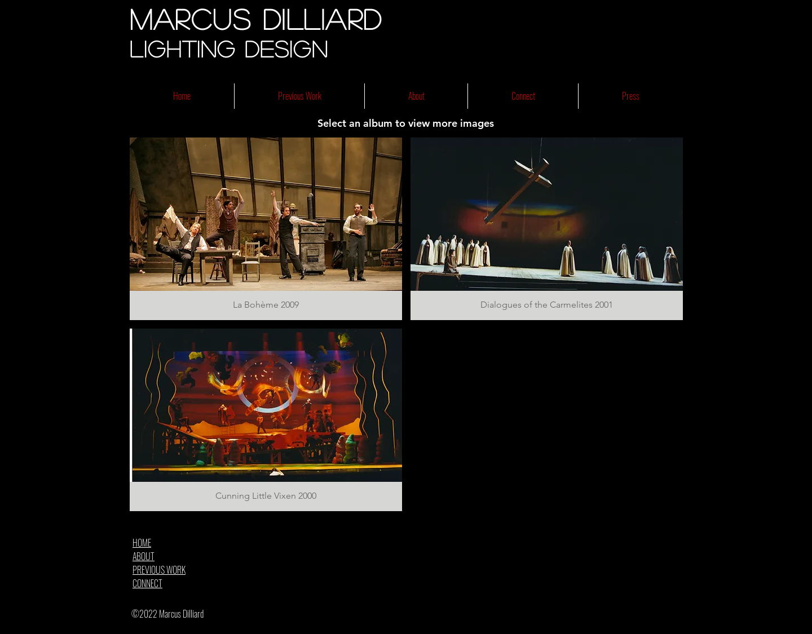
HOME (142, 542)
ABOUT (144, 556)
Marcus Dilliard (256, 19)
